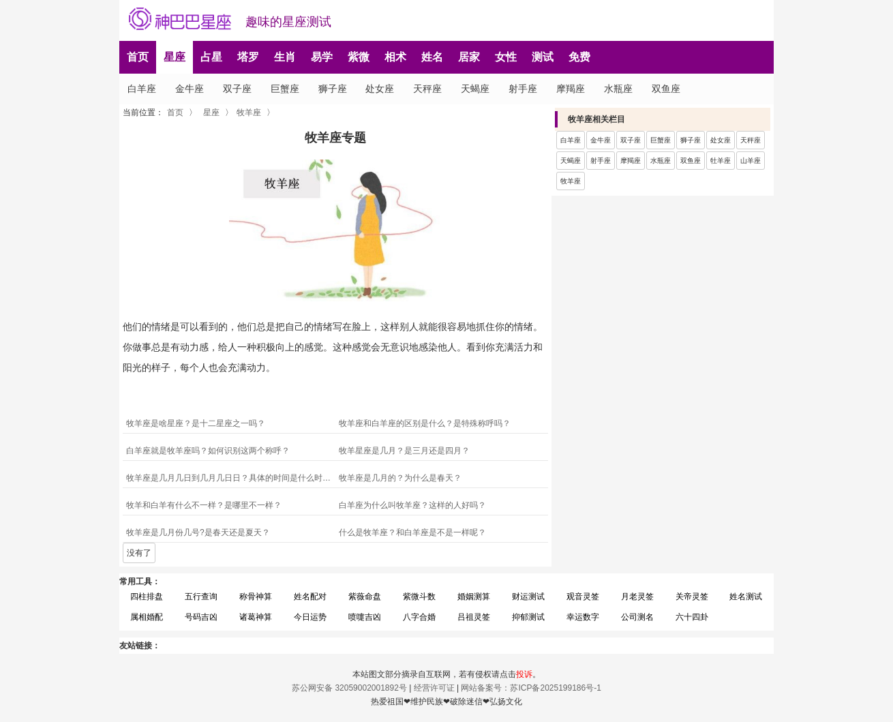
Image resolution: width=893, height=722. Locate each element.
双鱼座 (666, 88)
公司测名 (637, 617)
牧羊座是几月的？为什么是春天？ (400, 478)
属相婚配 (146, 617)
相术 (395, 57)
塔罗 (248, 57)
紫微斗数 (419, 596)
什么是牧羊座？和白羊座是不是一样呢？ (412, 532)
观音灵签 (582, 596)
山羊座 (750, 160)
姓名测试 (745, 596)
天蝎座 (475, 88)
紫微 (358, 57)
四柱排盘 (146, 596)
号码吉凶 (201, 617)
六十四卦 (692, 617)
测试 (543, 57)
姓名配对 (310, 596)
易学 (322, 57)
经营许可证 (434, 688)
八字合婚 (419, 617)
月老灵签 (637, 596)
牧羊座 (249, 112)
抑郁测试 (528, 617)
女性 (506, 57)
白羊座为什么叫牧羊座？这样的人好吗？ (412, 505)
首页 (138, 57)
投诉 (524, 674)
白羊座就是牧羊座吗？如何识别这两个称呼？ (208, 450)
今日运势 (310, 617)
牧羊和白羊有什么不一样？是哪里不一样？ (204, 505)
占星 (211, 57)
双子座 (237, 88)
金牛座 (189, 88)
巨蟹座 (285, 88)
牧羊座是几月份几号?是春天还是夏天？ (198, 532)
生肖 (285, 57)
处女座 (379, 88)
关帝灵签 (692, 596)
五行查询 (201, 596)
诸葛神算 (255, 617)
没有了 (139, 553)
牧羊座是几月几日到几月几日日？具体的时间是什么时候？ (230, 478)
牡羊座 (720, 160)
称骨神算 (255, 596)
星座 (174, 57)
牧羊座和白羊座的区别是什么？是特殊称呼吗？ (425, 423)
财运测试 (528, 596)
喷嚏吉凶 (364, 617)
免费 (579, 57)
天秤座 (427, 88)
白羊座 (141, 88)
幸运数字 (582, 617)
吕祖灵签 (473, 617)
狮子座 (332, 88)
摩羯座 (570, 88)
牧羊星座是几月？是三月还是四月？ (404, 450)
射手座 (523, 88)
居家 (469, 57)
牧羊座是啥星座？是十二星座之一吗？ (195, 423)
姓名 (432, 57)
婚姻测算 (473, 596)
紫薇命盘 (364, 596)
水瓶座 (618, 88)
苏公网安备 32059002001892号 (349, 688)
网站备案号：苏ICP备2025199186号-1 (531, 688)
